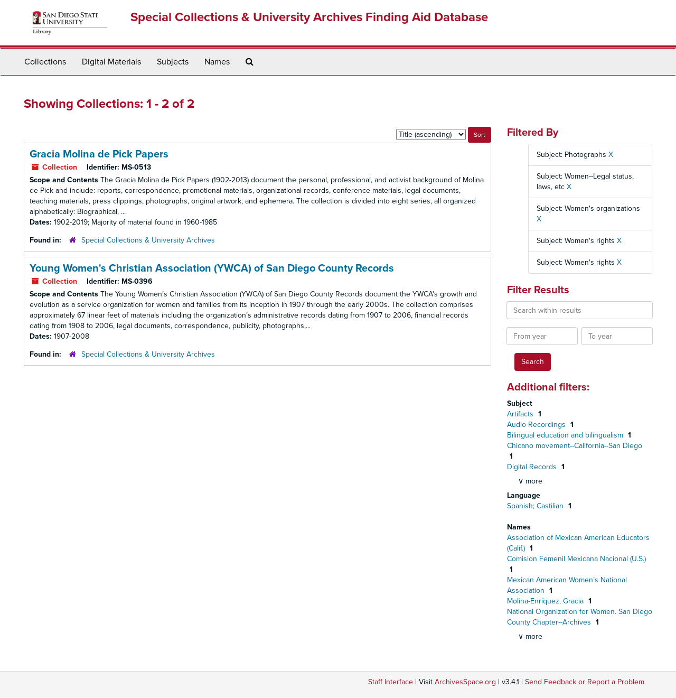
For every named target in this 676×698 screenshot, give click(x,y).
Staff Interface (390, 681)
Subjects (173, 62)
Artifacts (521, 414)
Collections (45, 62)
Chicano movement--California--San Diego (574, 445)
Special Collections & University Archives (148, 240)
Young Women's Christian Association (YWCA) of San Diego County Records (212, 268)
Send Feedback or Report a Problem (584, 681)
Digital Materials (111, 62)
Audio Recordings (537, 424)
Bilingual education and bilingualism (566, 435)
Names (217, 62)
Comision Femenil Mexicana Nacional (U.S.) (576, 558)
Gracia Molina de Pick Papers (99, 154)
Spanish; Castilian (536, 505)
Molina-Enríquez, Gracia (546, 601)
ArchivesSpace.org (465, 681)
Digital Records (533, 466)
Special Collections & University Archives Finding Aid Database (309, 17)
